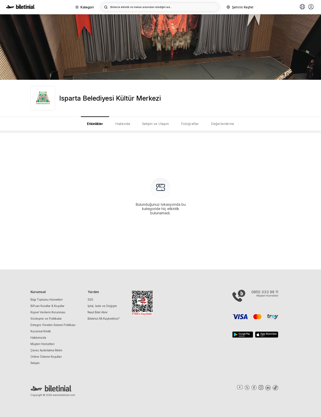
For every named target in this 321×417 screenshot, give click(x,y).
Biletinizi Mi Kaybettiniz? (104, 318)
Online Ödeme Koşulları (46, 356)
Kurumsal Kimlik (41, 331)
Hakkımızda (38, 337)
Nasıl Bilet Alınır (98, 312)
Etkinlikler (95, 124)
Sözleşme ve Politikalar (46, 318)
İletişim (35, 363)
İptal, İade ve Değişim (102, 306)
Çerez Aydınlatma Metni (46, 350)
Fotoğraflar (190, 124)
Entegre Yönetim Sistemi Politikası (53, 325)
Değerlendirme (222, 124)
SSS (90, 299)
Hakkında (122, 124)
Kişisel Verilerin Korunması (48, 312)
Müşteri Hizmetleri (42, 344)
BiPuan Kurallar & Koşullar (47, 306)
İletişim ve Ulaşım (155, 124)
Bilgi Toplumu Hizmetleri (47, 299)
